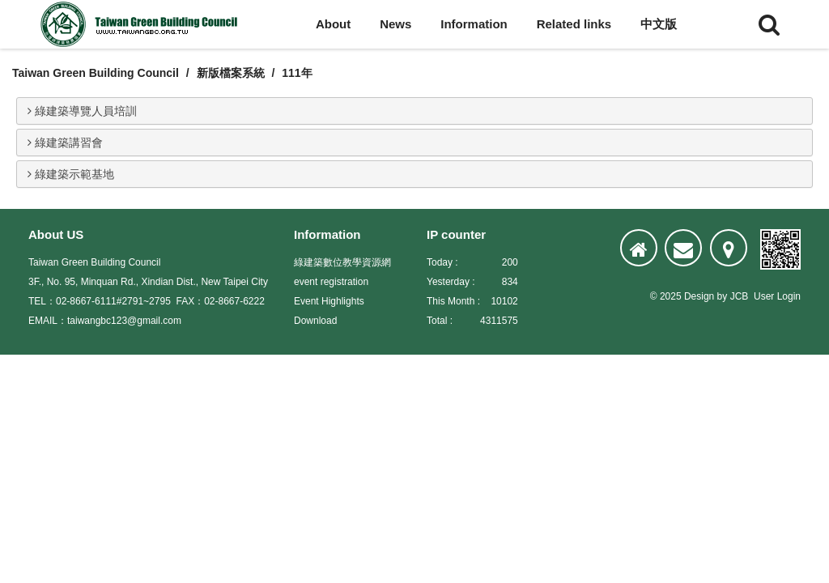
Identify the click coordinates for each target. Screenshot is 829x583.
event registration (331, 281)
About (333, 24)
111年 (297, 72)
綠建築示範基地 (71, 174)
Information (474, 24)
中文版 (658, 24)
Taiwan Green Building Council (95, 72)
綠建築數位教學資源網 (342, 262)
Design (699, 296)
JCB (739, 296)
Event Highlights (329, 301)
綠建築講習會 (65, 142)
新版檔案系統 (231, 72)
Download (315, 320)
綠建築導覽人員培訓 (82, 110)
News (395, 24)
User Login (777, 296)
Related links (574, 24)
